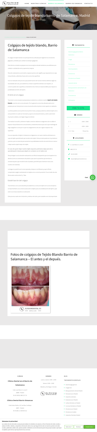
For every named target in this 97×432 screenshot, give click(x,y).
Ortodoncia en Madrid (74, 78)
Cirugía (70, 59)
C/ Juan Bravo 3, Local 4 (75, 145)
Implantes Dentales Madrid (72, 415)
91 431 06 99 (72, 154)
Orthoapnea (71, 100)
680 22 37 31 (72, 149)
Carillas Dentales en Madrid (72, 403)
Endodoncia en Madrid (71, 400)
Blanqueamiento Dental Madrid (73, 391)
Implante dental (72, 83)
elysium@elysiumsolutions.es (77, 159)
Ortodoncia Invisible (70, 412)
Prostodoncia (72, 95)
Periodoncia (71, 64)
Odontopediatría (72, 69)
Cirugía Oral (68, 388)
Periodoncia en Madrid (71, 394)
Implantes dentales (70, 397)
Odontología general (70, 385)
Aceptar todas (89, 427)
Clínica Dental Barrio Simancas (20, 400)
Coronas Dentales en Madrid (72, 406)
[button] (92, 177)
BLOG (65, 376)
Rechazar (78, 427)
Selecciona (68, 427)
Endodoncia (71, 73)
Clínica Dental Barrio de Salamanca (20, 37)
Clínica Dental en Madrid (9, 37)
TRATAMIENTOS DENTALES (72, 380)
